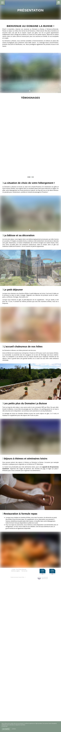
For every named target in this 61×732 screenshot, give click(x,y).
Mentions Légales (15, 571)
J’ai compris (6, 729)
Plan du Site (24, 571)
